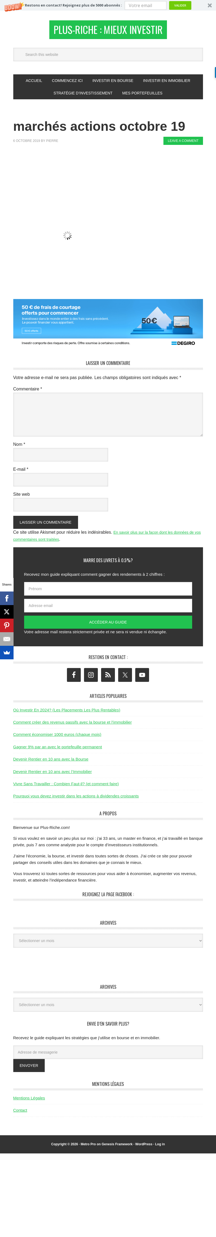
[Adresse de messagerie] (108, 1055)
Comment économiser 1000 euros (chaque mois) (57, 737)
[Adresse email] (108, 609)
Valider (180, 5)
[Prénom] (108, 592)
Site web (21, 497)
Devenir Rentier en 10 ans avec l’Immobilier (52, 774)
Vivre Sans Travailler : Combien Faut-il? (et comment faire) (66, 786)
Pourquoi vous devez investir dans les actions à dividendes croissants (76, 799)
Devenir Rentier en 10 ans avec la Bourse (51, 762)
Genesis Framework (117, 1147)
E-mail (20, 472)
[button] (108, 5)
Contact (20, 1113)
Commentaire (27, 392)
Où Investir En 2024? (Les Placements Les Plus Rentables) (66, 713)
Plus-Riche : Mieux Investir (108, 31)
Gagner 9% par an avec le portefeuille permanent (57, 750)
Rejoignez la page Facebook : (108, 897)
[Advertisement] (112, 167)
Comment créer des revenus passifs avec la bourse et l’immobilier (72, 725)
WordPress (143, 1147)
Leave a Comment (183, 144)
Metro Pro (88, 1147)
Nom (19, 447)
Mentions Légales (29, 1101)
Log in (160, 1147)
